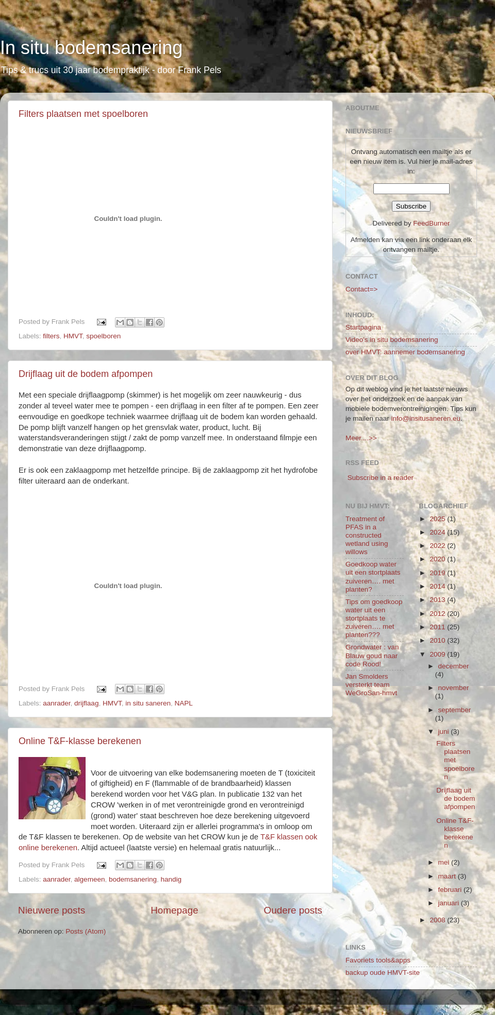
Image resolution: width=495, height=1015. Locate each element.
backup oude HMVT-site (382, 972)
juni (444, 731)
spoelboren (103, 336)
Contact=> (361, 289)
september (454, 710)
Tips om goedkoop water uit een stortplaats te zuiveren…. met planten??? (374, 618)
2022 (438, 545)
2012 (438, 613)
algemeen (89, 879)
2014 (438, 586)
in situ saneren (148, 703)
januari (449, 903)
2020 (438, 559)
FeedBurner (431, 223)
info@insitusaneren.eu (426, 418)
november (453, 688)
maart (448, 876)
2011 (438, 627)
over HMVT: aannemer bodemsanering (405, 352)
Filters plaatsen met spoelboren (83, 114)
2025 (438, 519)
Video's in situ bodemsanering (391, 339)
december (453, 666)
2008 (438, 920)
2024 (438, 532)
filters (51, 336)
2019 (438, 573)
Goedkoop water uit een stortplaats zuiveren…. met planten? (373, 576)
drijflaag (86, 703)
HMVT (72, 336)
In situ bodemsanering (91, 47)
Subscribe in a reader (381, 477)
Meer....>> (361, 438)
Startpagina (363, 327)
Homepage (174, 910)
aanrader (56, 703)
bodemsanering (133, 879)
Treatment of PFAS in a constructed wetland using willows (366, 535)
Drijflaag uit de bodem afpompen (86, 374)
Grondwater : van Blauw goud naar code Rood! (372, 655)
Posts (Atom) (85, 931)
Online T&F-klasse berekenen (80, 741)
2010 (438, 640)
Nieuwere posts (51, 910)
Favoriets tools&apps (377, 960)
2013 (438, 600)
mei (445, 862)
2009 (438, 654)
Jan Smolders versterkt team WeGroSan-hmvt (371, 685)
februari (451, 889)
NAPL (184, 703)
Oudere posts (293, 910)
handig (171, 879)
